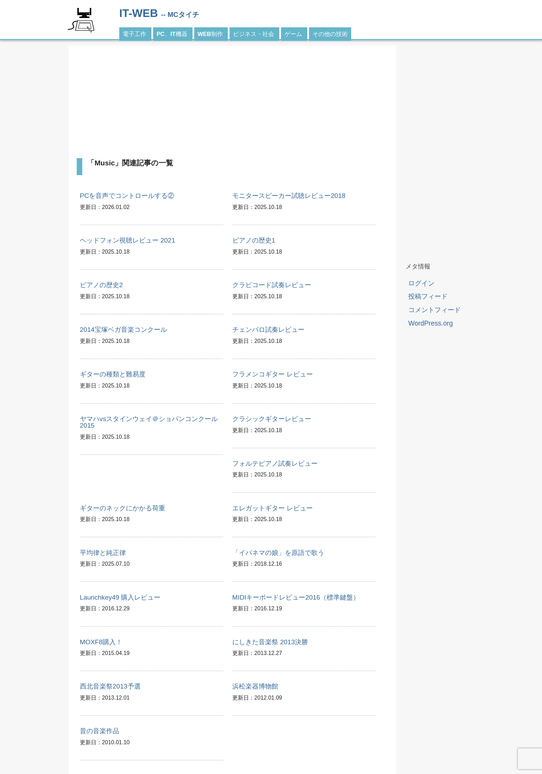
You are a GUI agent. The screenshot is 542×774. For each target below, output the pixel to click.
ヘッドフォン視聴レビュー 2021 (127, 240)
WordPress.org (430, 323)
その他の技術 (330, 34)
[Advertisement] (232, 102)
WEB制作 (210, 34)
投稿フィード (428, 296)
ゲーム (293, 34)
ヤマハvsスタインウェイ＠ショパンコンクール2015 (149, 422)
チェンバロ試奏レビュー (268, 329)
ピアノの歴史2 (101, 285)
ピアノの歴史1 (253, 240)
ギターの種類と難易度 (113, 374)
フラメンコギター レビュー (272, 374)
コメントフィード (434, 309)
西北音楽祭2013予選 (110, 686)
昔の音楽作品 (99, 731)
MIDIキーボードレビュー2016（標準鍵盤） (295, 597)
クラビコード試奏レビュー (271, 285)
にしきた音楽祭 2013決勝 (270, 642)
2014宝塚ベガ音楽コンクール (123, 329)
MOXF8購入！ (101, 642)
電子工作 (134, 34)
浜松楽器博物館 (255, 686)
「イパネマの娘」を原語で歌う (278, 552)
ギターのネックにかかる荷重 (122, 508)
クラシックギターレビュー (271, 418)
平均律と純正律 (103, 552)
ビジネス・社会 (253, 34)
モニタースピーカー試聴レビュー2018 (289, 195)
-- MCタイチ (180, 14)
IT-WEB (138, 13)
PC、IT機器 (172, 34)
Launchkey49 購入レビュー (120, 597)
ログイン (421, 283)
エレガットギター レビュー (272, 508)
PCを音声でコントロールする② (127, 195)
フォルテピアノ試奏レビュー (275, 463)
